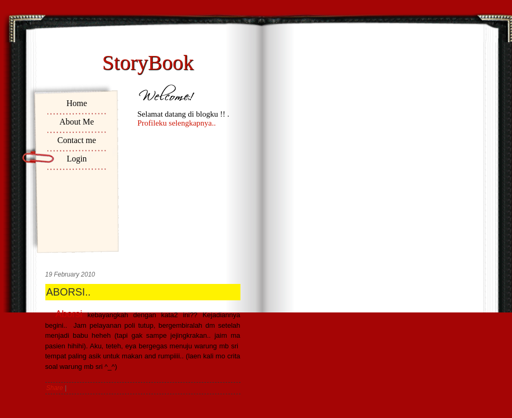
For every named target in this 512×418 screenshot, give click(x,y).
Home (76, 103)
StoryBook (148, 62)
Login (76, 158)
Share (54, 388)
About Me (77, 121)
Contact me (76, 140)
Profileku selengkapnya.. (177, 123)
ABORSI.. (68, 292)
